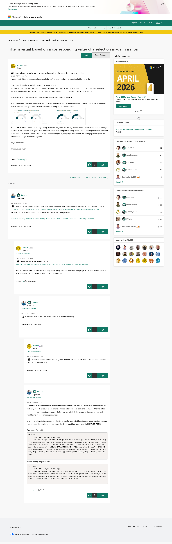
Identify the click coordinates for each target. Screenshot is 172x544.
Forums (47, 17)
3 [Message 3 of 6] (23, 281)
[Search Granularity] (96, 28)
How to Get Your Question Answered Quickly (134, 129)
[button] (86, 55)
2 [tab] (137, 111)
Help (150, 23)
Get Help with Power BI (54, 40)
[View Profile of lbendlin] (24, 195)
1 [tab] (135, 111)
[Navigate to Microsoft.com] (14, 17)
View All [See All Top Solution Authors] (120, 182)
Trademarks (158, 528)
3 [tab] (138, 111)
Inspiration (58, 17)
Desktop (74, 40)
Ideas (68, 17)
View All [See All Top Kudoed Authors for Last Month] (120, 231)
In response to (23, 253)
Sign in (142, 23)
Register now (138, 32)
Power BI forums (17, 40)
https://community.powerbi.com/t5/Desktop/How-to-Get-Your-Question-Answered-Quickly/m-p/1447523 (52, 218)
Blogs (89, 17)
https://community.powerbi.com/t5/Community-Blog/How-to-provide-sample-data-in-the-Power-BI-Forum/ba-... (55, 209)
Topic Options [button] (100, 55)
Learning (98, 17)
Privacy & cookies (133, 528)
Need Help (21, 159)
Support (108, 17)
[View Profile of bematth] (20, 65)
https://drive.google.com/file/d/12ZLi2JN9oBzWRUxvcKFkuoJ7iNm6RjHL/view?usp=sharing (52, 264)
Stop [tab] (141, 111)
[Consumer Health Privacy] (39, 536)
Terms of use (146, 528)
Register (134, 23)
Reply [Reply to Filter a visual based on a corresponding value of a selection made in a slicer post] (102, 165)
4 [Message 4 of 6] (28, 324)
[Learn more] (123, 106)
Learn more (12, 9)
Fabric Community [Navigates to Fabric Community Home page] (33, 16)
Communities (78, 17)
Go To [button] (158, 23)
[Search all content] (135, 28)
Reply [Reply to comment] (102, 231)
